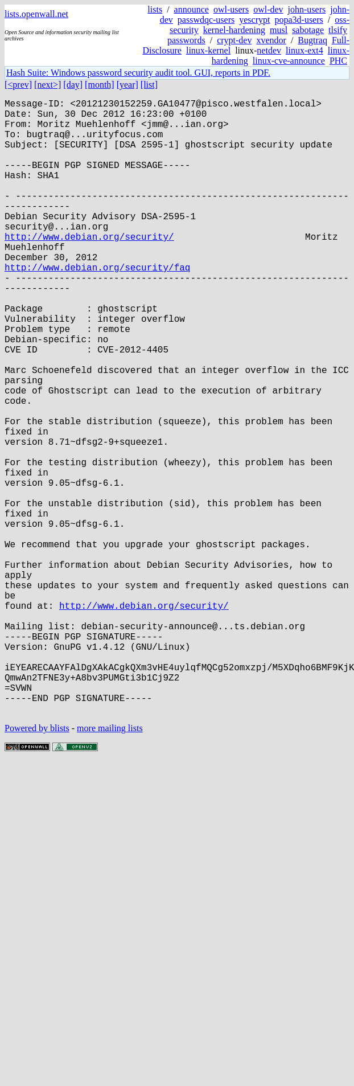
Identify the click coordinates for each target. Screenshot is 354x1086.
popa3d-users (298, 19)
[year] (127, 84)
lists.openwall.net (36, 14)
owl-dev (268, 9)
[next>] (47, 84)
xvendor (271, 40)
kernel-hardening (234, 30)
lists (154, 9)
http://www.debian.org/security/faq (97, 306)
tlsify (337, 30)
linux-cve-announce (289, 60)
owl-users (231, 9)
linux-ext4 (304, 50)
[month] (99, 84)
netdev (269, 50)
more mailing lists (110, 865)
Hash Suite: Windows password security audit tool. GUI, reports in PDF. (138, 72)
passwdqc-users (206, 19)
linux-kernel (208, 50)
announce (191, 9)
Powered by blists (37, 865)
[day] (73, 84)
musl (278, 30)
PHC (338, 60)
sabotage (308, 30)
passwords (186, 40)
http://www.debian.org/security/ (89, 268)
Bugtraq (312, 40)
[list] (149, 84)
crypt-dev (234, 40)
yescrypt (254, 19)
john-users (307, 9)
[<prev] (18, 84)
